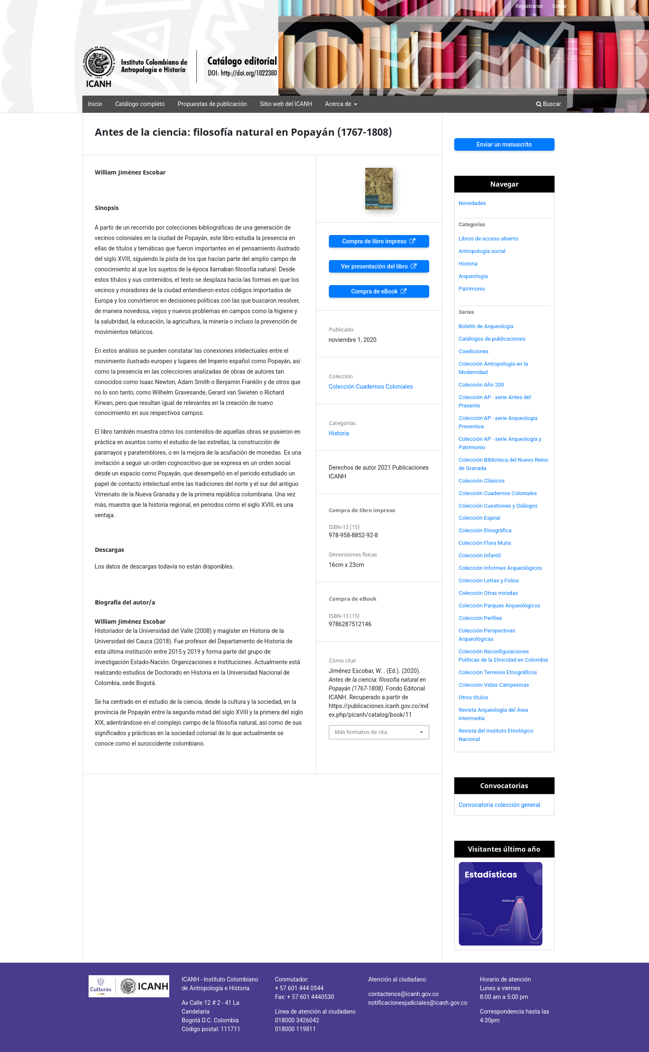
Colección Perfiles (480, 618)
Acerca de (339, 104)
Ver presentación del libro (375, 266)
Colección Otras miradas (488, 593)
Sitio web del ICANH (286, 104)
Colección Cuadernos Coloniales (371, 386)
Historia (339, 433)
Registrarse (529, 6)
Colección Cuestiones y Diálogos (498, 506)
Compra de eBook (375, 291)
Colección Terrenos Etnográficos (498, 672)
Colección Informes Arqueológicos (500, 568)
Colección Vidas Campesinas (494, 685)
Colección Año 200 (481, 385)
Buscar (548, 104)
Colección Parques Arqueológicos (499, 605)
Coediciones (474, 351)
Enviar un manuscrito (504, 144)
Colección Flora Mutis (485, 543)
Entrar (559, 6)
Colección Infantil (480, 555)
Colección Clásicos (482, 481)
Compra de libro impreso (375, 241)
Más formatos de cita (361, 732)
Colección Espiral (480, 518)
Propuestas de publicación (212, 104)
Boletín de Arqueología (486, 326)
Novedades (472, 203)
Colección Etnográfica (485, 530)
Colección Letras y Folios (489, 580)
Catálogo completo (140, 104)
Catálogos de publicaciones (492, 339)
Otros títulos (474, 697)
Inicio (95, 104)
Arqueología (473, 276)
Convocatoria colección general (499, 805)
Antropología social (482, 251)
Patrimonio (472, 289)
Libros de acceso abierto (488, 238)
